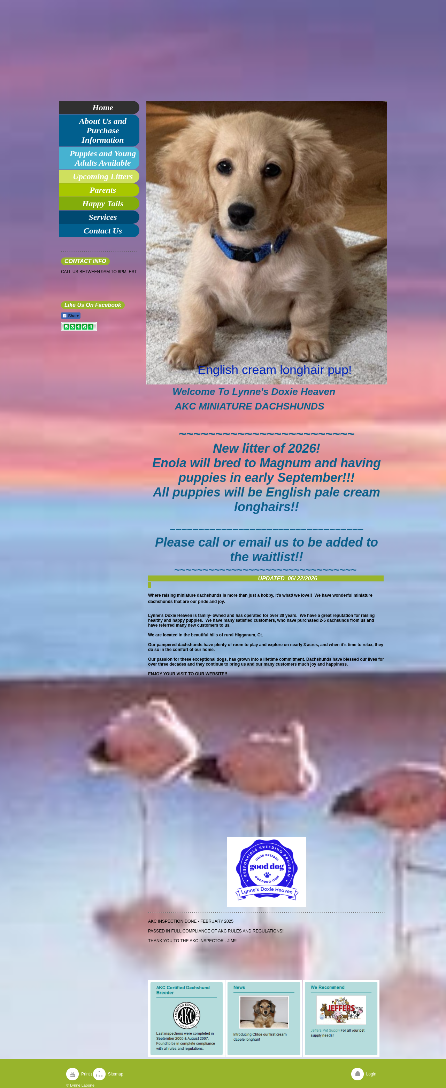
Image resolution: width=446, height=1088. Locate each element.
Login (371, 1074)
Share (70, 315)
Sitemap (115, 1074)
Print (85, 1074)
